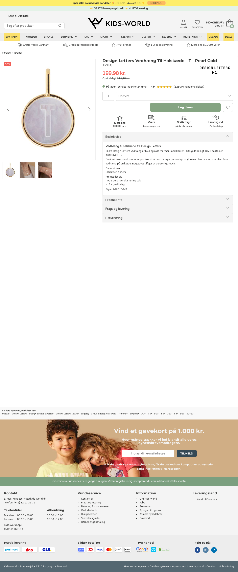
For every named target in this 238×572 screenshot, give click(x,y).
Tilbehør (127, 36)
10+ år (189, 413)
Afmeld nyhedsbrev (151, 514)
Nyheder (31, 37)
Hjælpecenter (89, 514)
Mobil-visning (226, 566)
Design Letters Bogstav (41, 413)
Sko (89, 36)
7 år (169, 413)
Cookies (211, 566)
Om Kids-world (148, 498)
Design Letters (19, 413)
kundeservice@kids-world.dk (29, 498)
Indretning (192, 36)
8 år (175, 413)
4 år (150, 413)
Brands (48, 37)
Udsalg (213, 37)
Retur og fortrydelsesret (95, 506)
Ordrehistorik (89, 510)
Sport (106, 36)
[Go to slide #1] (10, 170)
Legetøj (169, 36)
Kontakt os (87, 498)
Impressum (178, 566)
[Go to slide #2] (27, 170)
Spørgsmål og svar (150, 510)
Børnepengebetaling (93, 522)
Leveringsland (195, 566)
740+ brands (121, 45)
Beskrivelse (113, 137)
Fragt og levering (117, 209)
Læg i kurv (185, 107)
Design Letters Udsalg (67, 413)
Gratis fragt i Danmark (33, 45)
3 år (143, 413)
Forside (6, 52)
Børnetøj (69, 36)
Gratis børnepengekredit (80, 45)
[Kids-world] (119, 23)
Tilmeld (186, 453)
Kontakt (11, 493)
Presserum (146, 506)
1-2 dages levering (159, 45)
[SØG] (60, 25)
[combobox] (174, 96)
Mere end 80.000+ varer (203, 45)
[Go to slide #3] (45, 170)
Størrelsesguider (90, 518)
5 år (156, 413)
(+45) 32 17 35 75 (24, 502)
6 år (163, 413)
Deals (228, 37)
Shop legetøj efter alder (103, 413)
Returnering (113, 218)
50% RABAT (12, 37)
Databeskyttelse (159, 566)
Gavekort (145, 518)
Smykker (134, 413)
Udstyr (148, 36)
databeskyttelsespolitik (172, 481)
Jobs (142, 502)
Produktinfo (113, 200)
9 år (182, 413)
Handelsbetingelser (135, 566)
